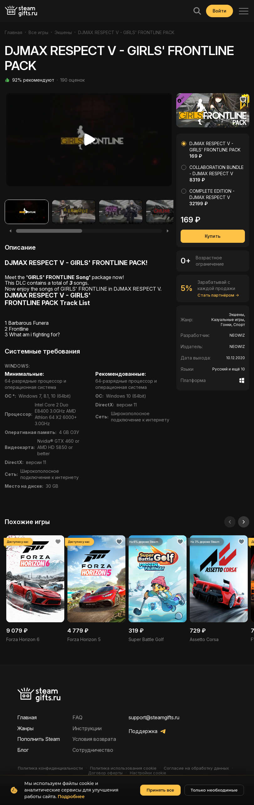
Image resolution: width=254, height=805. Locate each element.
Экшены (63, 32)
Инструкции (87, 728)
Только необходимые (214, 789)
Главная (13, 32)
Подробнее (71, 796)
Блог (23, 750)
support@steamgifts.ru (154, 717)
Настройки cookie (148, 773)
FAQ (77, 717)
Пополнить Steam (38, 739)
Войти (219, 10)
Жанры (25, 728)
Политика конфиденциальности (50, 768)
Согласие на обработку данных (196, 768)
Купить (212, 236)
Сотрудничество (92, 750)
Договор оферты (105, 773)
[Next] (167, 231)
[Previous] (10, 231)
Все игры (38, 32)
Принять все (160, 789)
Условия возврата (94, 739)
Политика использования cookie (123, 768)
